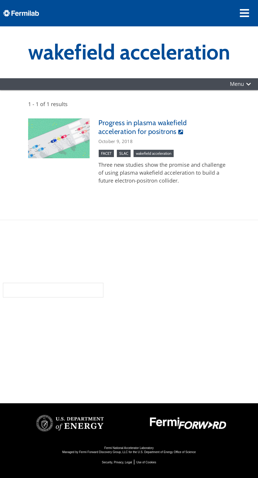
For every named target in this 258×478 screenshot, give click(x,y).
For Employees (61, 369)
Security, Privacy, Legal (117, 462)
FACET (106, 153)
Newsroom (59, 335)
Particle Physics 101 (157, 361)
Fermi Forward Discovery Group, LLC (103, 452)
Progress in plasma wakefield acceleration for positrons (142, 127)
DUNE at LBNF (150, 322)
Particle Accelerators (159, 338)
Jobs (47, 385)
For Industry (57, 377)
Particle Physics (152, 330)
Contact (55, 346)
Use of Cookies (146, 462)
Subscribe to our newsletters (53, 290)
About (51, 311)
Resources (59, 358)
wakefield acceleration (153, 153)
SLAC (123, 153)
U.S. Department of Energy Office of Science (167, 452)
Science (144, 311)
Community (59, 323)
